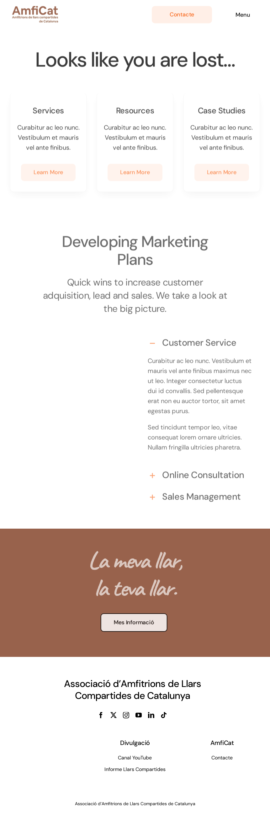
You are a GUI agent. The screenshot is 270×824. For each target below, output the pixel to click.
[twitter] (113, 715)
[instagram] (126, 715)
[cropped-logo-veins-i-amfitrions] (35, 8)
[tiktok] (164, 715)
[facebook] (101, 715)
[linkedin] (151, 715)
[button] (200, 341)
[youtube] (138, 715)
